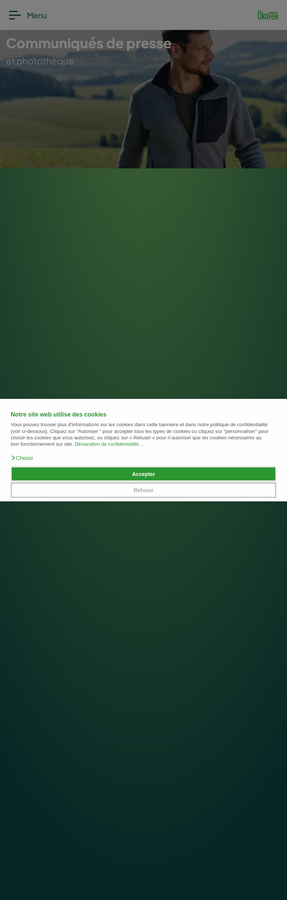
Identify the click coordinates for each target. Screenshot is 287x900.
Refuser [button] (143, 490)
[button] (22, 458)
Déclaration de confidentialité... (109, 444)
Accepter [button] (143, 474)
